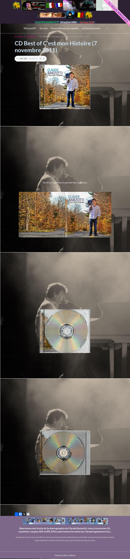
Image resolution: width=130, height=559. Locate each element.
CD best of (31, 36)
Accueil (43, 28)
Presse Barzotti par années (65, 28)
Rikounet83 (30, 28)
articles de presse (91, 28)
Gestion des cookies (65, 555)
